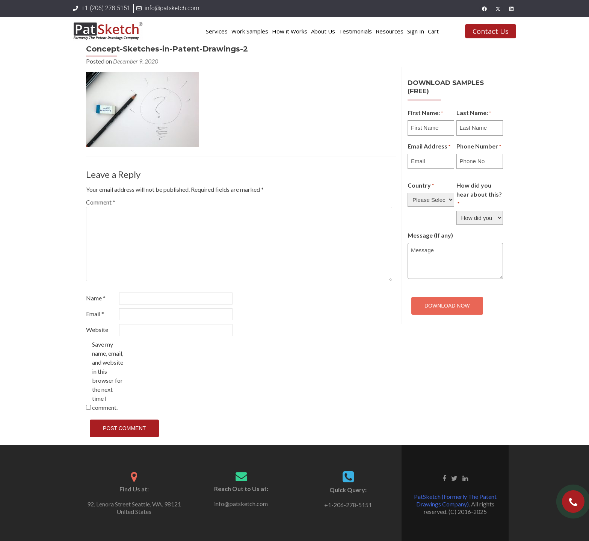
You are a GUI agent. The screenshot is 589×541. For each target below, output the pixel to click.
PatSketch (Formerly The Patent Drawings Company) (455, 500)
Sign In (415, 31)
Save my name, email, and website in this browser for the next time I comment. (107, 376)
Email (95, 313)
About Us (323, 31)
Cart (433, 31)
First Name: (425, 113)
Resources (389, 31)
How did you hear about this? (479, 195)
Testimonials (355, 31)
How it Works (289, 31)
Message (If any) (430, 235)
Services (217, 31)
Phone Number (478, 146)
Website (97, 329)
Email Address (429, 146)
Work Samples (249, 31)
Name (96, 298)
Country (421, 186)
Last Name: (473, 113)
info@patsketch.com (241, 503)
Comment (100, 202)
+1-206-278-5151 (348, 504)
